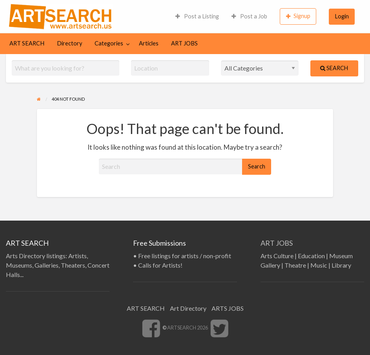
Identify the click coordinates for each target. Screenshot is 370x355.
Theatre (295, 265)
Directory (69, 43)
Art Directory (188, 308)
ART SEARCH (26, 43)
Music (318, 265)
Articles (149, 43)
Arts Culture (277, 255)
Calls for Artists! (160, 265)
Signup (298, 16)
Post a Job (249, 16)
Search (334, 68)
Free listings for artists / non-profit (184, 255)
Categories (109, 43)
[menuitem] (197, 16)
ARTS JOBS (227, 308)
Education (311, 255)
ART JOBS (184, 43)
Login (342, 16)
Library (341, 265)
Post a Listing (197, 16)
